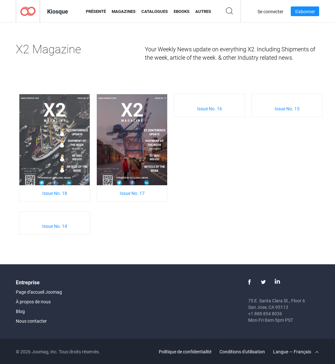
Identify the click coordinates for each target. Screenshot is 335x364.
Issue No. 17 (132, 193)
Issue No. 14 (54, 226)
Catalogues (154, 11)
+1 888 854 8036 (265, 313)
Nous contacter (31, 321)
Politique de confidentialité (185, 352)
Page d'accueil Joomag (39, 292)
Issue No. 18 (54, 193)
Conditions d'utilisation (242, 352)
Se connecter (270, 11)
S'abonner (305, 11)
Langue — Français (296, 352)
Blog (20, 311)
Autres (203, 11)
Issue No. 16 (209, 109)
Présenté (96, 11)
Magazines (124, 11)
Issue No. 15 (287, 109)
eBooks (181, 11)
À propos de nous (33, 301)
